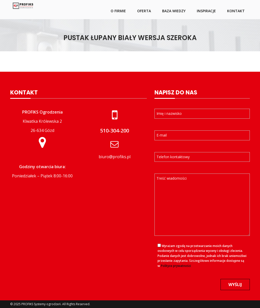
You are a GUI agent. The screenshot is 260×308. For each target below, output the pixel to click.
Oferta (144, 10)
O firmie (118, 10)
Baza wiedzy (174, 10)
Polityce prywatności (176, 266)
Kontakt (236, 10)
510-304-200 (114, 130)
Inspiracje (206, 10)
